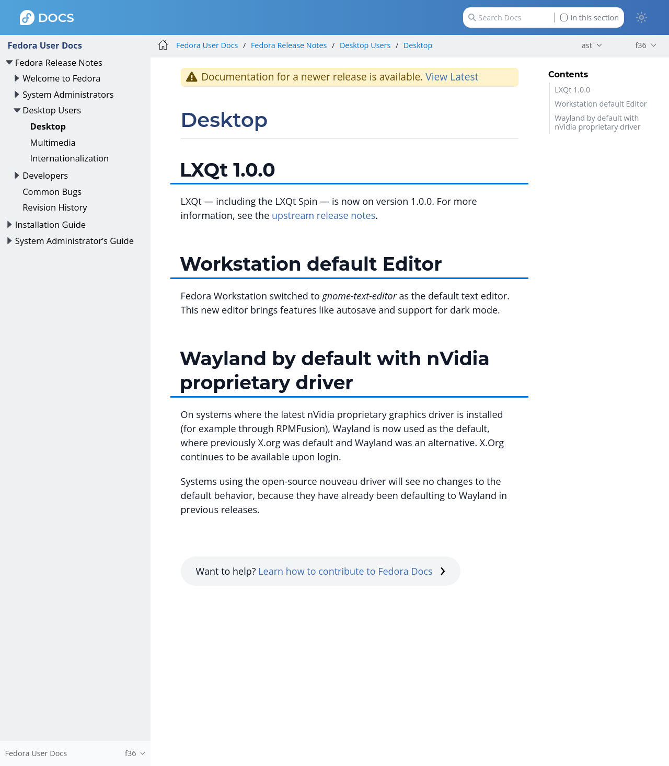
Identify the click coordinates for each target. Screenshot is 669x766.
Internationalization (69, 158)
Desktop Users (51, 110)
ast (587, 45)
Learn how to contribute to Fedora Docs (351, 571)
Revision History (54, 207)
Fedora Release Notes (58, 62)
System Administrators (67, 94)
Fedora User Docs (44, 45)
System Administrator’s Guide (74, 241)
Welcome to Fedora (61, 78)
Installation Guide (50, 224)
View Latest (451, 76)
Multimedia (53, 142)
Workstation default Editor (601, 104)
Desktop (48, 126)
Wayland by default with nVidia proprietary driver (597, 122)
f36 (640, 45)
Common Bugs (52, 191)
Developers (45, 175)
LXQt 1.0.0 (572, 90)
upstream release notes (323, 215)
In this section (589, 17)
